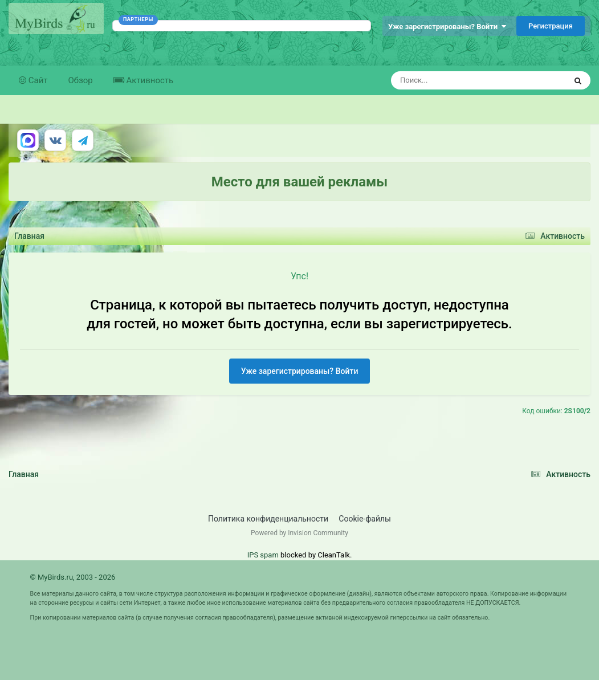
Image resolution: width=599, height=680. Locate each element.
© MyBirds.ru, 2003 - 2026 (73, 577)
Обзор (80, 80)
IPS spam (263, 555)
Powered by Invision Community (299, 533)
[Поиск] (457, 80)
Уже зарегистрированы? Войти (447, 26)
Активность (148, 80)
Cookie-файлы (365, 518)
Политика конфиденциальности (268, 518)
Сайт (37, 80)
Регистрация (550, 26)
